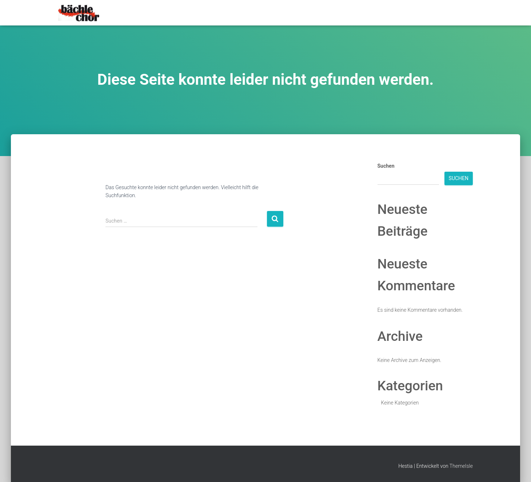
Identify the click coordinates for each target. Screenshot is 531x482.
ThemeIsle (461, 466)
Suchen (386, 166)
